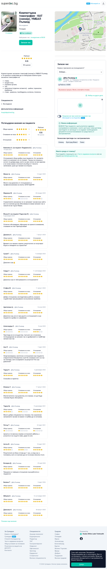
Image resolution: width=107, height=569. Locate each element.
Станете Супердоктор (12, 539)
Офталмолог (34, 548)
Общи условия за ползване (15, 544)
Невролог (33, 546)
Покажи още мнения (8, 521)
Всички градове (60, 558)
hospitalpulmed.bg (7, 112)
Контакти (8, 550)
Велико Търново (61, 548)
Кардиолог (34, 553)
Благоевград (59, 544)
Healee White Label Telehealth (92, 534)
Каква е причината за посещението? (70, 68)
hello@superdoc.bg (70, 156)
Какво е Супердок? (11, 534)
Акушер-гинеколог (36, 534)
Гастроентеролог (36, 544)
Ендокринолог (35, 536)
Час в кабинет (25, 33)
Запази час (26, 42)
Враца (57, 551)
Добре (81, 564)
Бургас (57, 546)
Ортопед (33, 551)
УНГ (31, 541)
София (57, 534)
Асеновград (59, 541)
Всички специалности (38, 558)
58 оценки (26, 65)
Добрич (57, 553)
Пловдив (58, 536)
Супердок (10, 536)
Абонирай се (93, 3)
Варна (57, 539)
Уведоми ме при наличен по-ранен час (76, 117)
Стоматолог (34, 556)
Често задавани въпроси (87, 154)
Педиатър (33, 539)
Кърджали (58, 556)
